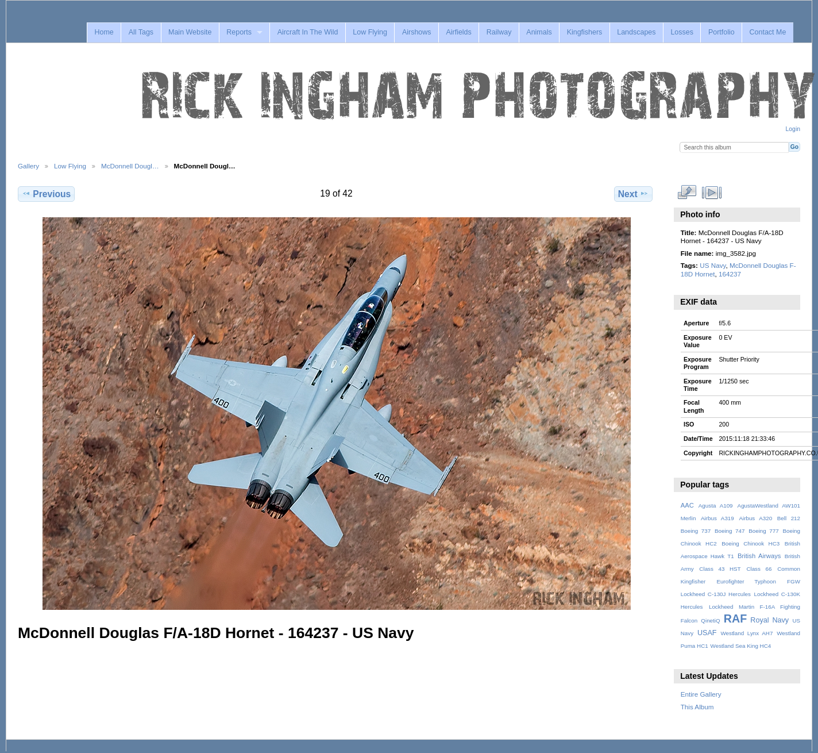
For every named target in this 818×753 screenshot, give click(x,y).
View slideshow (711, 193)
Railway (499, 32)
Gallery (28, 166)
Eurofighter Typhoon (745, 581)
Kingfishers (585, 32)
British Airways (759, 555)
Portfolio (721, 32)
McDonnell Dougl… (130, 166)
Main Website (189, 32)
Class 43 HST (719, 569)
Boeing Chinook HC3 (750, 543)
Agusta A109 (716, 505)
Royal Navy (769, 620)
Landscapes (636, 32)
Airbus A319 (717, 518)
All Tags (141, 32)
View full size (686, 193)
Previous (46, 194)
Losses (681, 32)
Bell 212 (788, 518)
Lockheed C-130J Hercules (716, 594)
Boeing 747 (730, 531)
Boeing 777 (763, 531)
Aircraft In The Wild (307, 32)
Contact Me (768, 32)
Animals (538, 32)
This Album (697, 706)
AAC (687, 505)
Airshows (416, 32)
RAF (735, 618)
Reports (239, 32)
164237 (730, 274)
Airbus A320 (755, 518)
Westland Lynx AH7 (746, 633)
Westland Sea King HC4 (741, 646)
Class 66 (758, 569)
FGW (793, 581)
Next (633, 194)
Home (103, 32)
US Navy (713, 265)
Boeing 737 (696, 531)
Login (793, 129)
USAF (707, 633)
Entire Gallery (701, 694)
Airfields (458, 32)
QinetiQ (710, 620)
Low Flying (370, 32)
